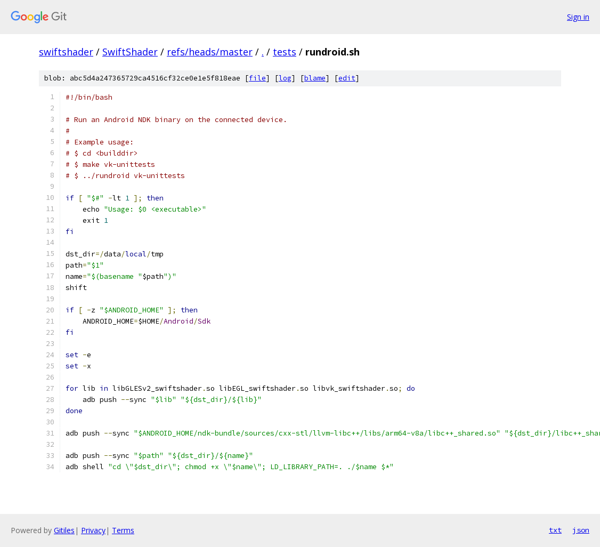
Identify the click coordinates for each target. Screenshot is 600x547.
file (257, 78)
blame (315, 78)
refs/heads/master (210, 51)
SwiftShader (130, 51)
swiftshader (66, 51)
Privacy (93, 530)
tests (284, 51)
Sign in (578, 17)
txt (555, 530)
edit (346, 78)
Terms (123, 530)
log (285, 78)
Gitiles (64, 530)
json (580, 530)
